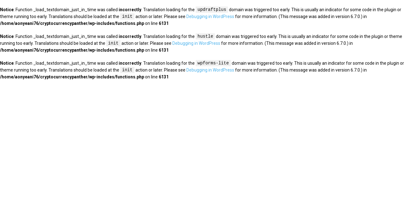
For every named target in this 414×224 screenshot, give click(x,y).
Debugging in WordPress (210, 16)
